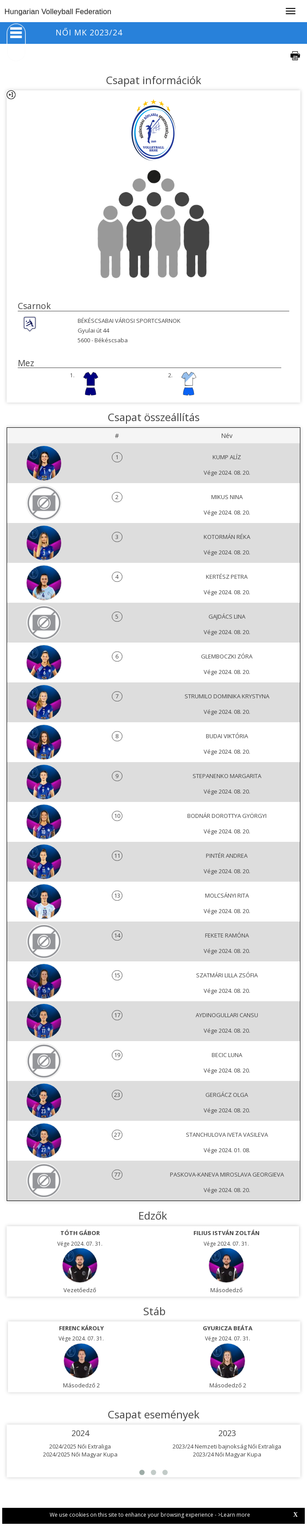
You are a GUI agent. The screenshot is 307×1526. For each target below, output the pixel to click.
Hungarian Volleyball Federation (57, 12)
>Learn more (234, 1514)
